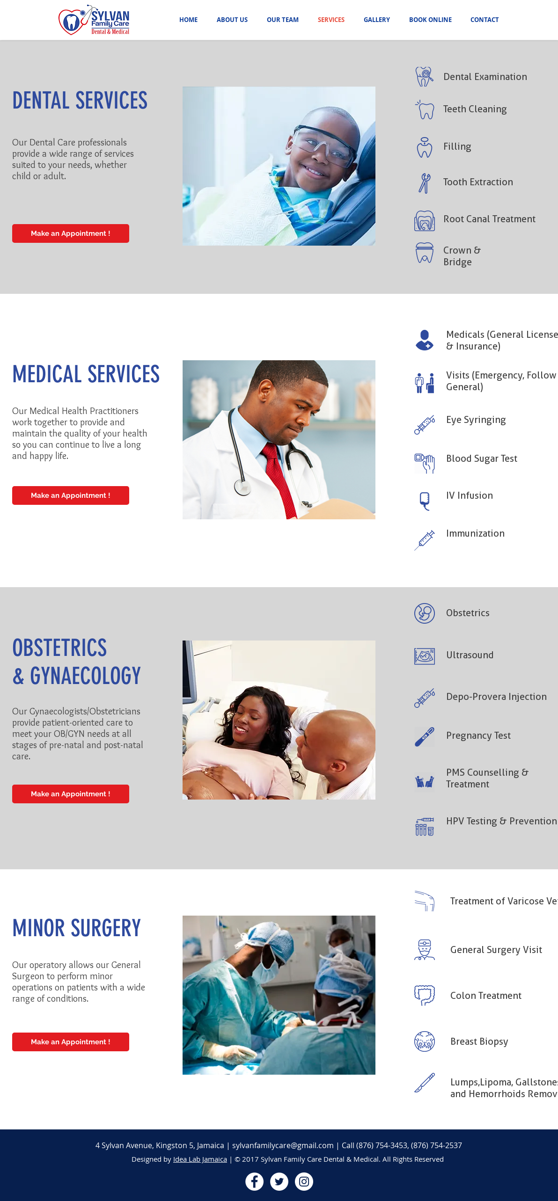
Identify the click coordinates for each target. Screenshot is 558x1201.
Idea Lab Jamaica (200, 1159)
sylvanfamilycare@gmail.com (283, 1145)
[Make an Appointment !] (70, 233)
